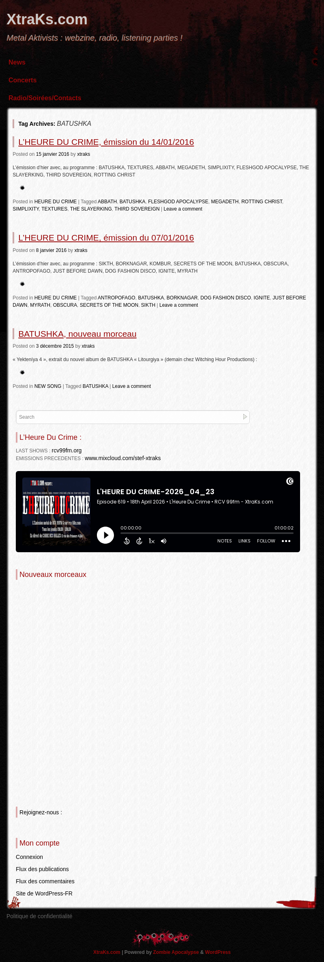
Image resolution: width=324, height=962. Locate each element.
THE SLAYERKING (91, 209)
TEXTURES (54, 209)
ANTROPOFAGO (116, 298)
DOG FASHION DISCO (225, 298)
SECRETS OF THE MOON (109, 305)
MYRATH (40, 305)
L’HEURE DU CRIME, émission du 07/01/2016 (106, 237)
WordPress (218, 952)
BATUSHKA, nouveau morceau (77, 333)
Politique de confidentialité (39, 916)
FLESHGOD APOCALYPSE (178, 201)
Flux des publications (42, 869)
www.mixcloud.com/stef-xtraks (123, 458)
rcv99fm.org (66, 450)
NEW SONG (48, 386)
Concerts (22, 80)
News (17, 62)
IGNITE (262, 298)
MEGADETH (224, 201)
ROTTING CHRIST (261, 201)
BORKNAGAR (182, 298)
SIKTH (148, 305)
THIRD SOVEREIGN (136, 209)
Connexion (29, 857)
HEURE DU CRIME (55, 201)
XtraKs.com (47, 19)
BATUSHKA (133, 201)
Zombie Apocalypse (176, 952)
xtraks (83, 154)
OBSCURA (65, 305)
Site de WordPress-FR (44, 893)
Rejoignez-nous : (40, 812)
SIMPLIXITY (26, 209)
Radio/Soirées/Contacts (45, 98)
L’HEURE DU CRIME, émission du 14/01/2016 (106, 141)
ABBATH (107, 201)
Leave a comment (182, 209)
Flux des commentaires (45, 881)
